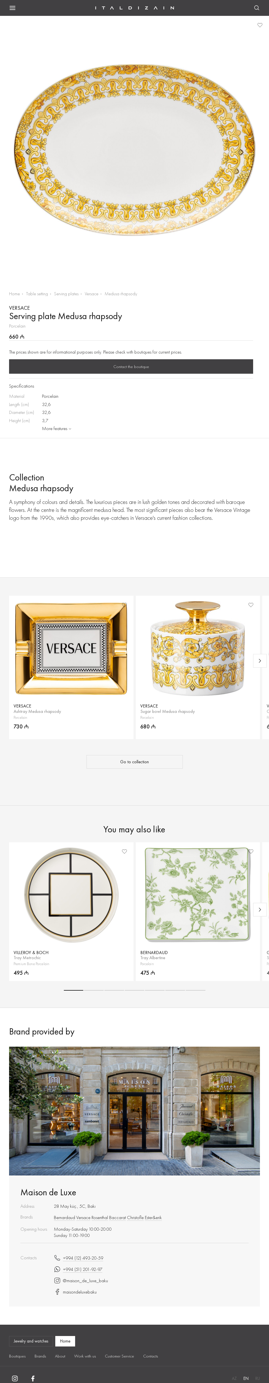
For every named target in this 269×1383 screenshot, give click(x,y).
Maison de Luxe (48, 1192)
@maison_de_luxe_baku (81, 1280)
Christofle (135, 1217)
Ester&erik (153, 1217)
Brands (40, 1356)
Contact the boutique (131, 366)
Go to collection (134, 762)
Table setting (37, 294)
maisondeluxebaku (75, 1291)
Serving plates (66, 294)
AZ (234, 1378)
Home (14, 294)
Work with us (85, 1356)
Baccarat (117, 1217)
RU (257, 1378)
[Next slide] (260, 661)
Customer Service (119, 1356)
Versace (91, 294)
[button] (74, 990)
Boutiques (17, 1356)
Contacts (150, 1356)
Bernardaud (64, 1217)
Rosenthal (100, 1217)
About (60, 1356)
